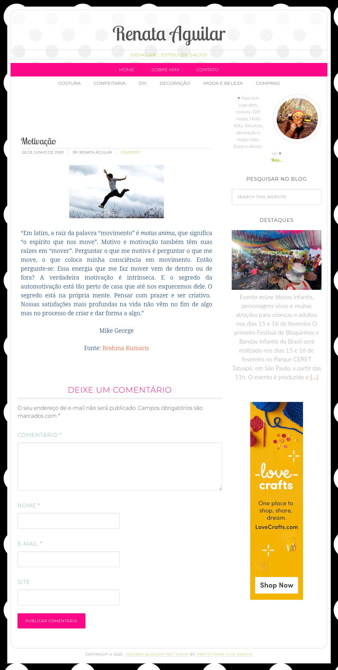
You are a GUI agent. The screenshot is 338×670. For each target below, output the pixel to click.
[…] (313, 377)
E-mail (29, 544)
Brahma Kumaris (125, 348)
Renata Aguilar (169, 33)
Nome (28, 506)
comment (130, 152)
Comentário (39, 435)
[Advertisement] (140, 114)
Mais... (276, 160)
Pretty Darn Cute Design (225, 654)
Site (23, 582)
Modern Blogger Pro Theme (157, 654)
